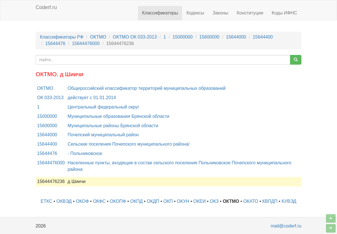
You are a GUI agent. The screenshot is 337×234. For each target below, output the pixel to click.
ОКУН (183, 201)
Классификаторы (160, 12)
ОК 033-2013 (50, 97)
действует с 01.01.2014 (92, 97)
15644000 (236, 37)
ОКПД (136, 201)
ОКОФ (82, 201)
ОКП (168, 201)
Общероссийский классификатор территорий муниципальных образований (147, 88)
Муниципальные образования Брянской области (118, 116)
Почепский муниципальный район (103, 134)
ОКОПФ (118, 201)
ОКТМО (98, 37)
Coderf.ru (46, 7)
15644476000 (86, 43)
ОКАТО (250, 201)
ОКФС (99, 201)
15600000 (209, 37)
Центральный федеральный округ (103, 107)
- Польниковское (85, 153)
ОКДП (153, 201)
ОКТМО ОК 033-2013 (135, 37)
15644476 (55, 43)
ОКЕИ (199, 201)
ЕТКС (46, 201)
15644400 (263, 37)
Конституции (250, 12)
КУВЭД (289, 201)
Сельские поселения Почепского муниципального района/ (128, 144)
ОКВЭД (64, 201)
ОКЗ (214, 201)
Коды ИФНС (284, 12)
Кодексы (195, 12)
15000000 (182, 37)
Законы (220, 12)
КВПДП (270, 201)
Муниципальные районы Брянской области (113, 125)
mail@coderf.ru (286, 226)
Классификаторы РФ (61, 37)
